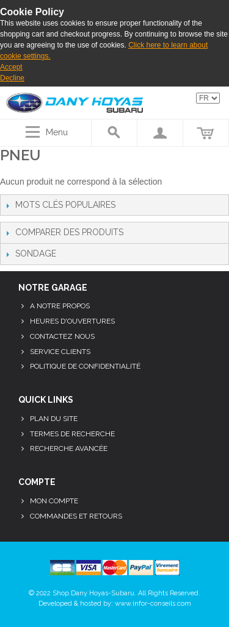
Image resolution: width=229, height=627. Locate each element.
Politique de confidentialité (85, 366)
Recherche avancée (68, 448)
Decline (12, 78)
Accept (11, 67)
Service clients (60, 351)
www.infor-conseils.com (153, 604)
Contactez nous (62, 336)
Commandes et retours (76, 516)
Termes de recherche (72, 434)
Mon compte (54, 501)
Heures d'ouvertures (72, 321)
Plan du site (54, 418)
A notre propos (60, 306)
